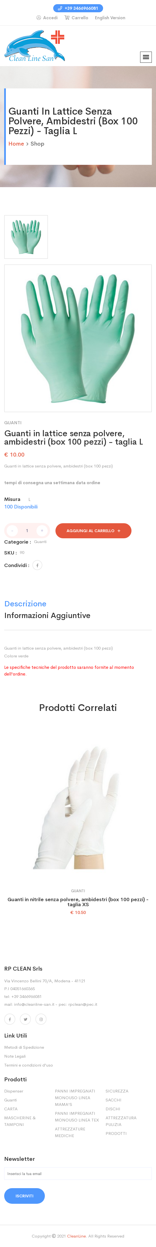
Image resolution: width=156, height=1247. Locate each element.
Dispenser (13, 1091)
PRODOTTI (116, 1133)
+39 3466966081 (78, 8)
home (16, 143)
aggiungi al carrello (93, 530)
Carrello (76, 17)
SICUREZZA (117, 1091)
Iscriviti (24, 1195)
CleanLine (76, 1236)
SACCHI (113, 1100)
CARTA (11, 1108)
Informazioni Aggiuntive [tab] (47, 615)
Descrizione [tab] (25, 604)
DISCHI (113, 1108)
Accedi (47, 17)
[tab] (26, 237)
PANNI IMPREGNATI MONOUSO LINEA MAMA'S (75, 1097)
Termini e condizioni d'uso (28, 1065)
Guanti (10, 1100)
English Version (110, 17)
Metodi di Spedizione (24, 1047)
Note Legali (15, 1056)
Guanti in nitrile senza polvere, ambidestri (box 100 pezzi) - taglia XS (78, 902)
